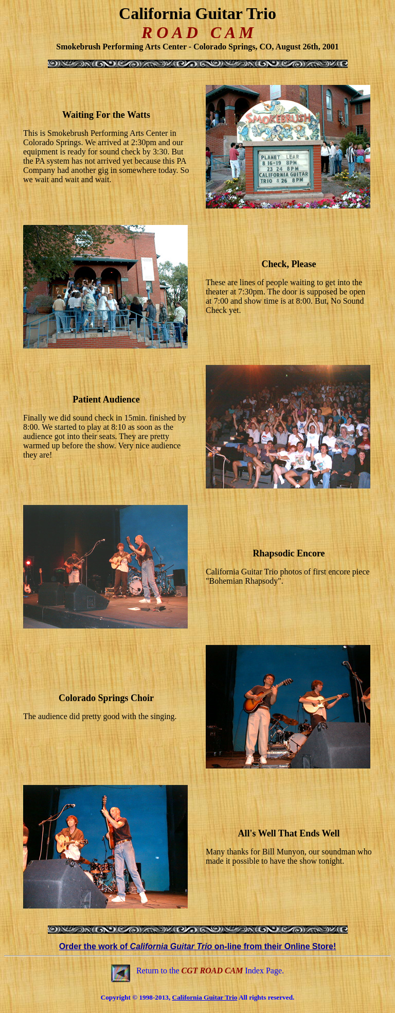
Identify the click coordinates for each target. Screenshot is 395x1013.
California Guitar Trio (205, 997)
